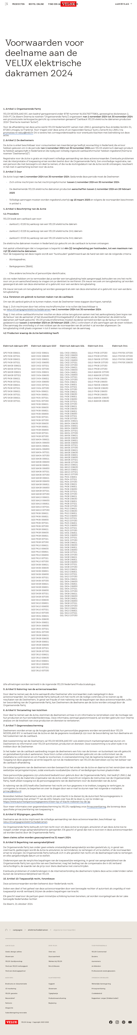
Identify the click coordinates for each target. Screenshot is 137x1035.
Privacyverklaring (96, 806)
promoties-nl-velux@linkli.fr (18, 132)
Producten (18, 4)
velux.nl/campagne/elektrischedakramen (29, 309)
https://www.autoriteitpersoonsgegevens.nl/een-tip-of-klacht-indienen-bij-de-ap (46, 801)
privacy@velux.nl (12, 791)
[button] (6, 930)
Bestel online (36, 4)
